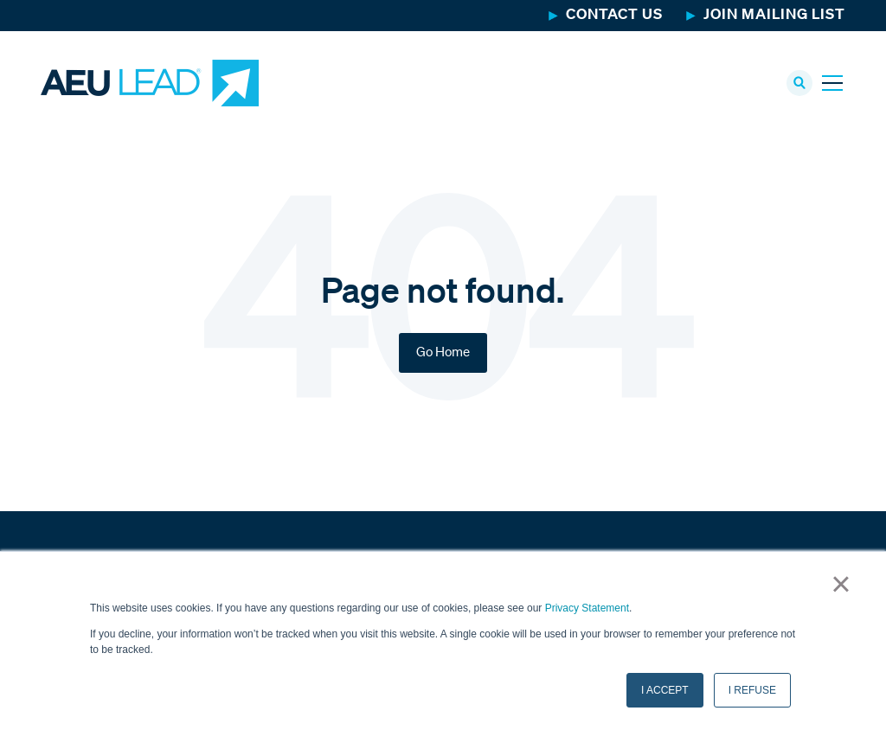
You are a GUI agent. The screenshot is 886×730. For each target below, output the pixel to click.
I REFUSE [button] (752, 690)
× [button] (841, 584)
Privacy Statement (587, 608)
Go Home (443, 353)
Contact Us (614, 15)
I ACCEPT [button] (665, 690)
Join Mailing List (774, 15)
